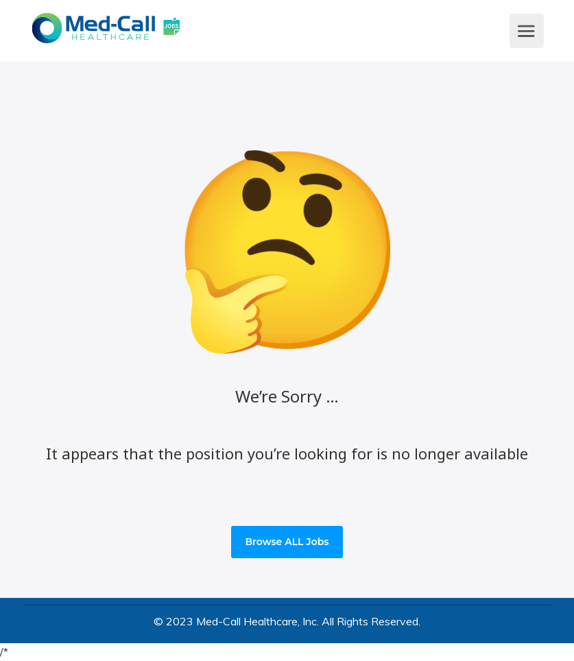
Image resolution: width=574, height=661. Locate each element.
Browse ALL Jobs (286, 542)
